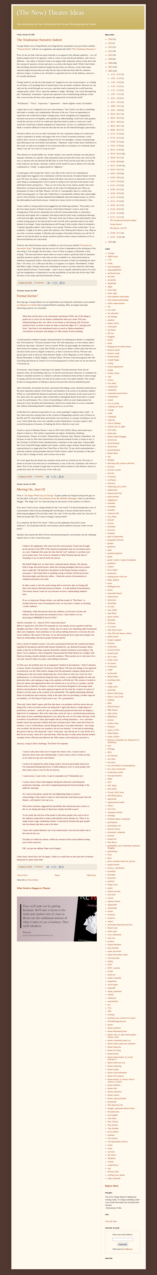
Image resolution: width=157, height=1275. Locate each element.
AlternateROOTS (114, 270)
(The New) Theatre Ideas (50, 12)
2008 (110, 63)
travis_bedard (113, 1132)
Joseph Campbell (114, 640)
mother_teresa (113, 723)
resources (111, 918)
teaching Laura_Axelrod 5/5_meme (121, 1018)
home (110, 583)
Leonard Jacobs (114, 650)
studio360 (111, 988)
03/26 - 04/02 (116, 177)
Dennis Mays (113, 453)
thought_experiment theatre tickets (121, 1108)
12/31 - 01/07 (116, 74)
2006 (110, 71)
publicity (111, 881)
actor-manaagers (114, 267)
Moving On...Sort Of (31, 489)
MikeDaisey (112, 717)
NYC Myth (112, 786)
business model (114, 350)
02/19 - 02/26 (116, 197)
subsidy (111, 995)
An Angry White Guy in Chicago (39, 495)
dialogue (111, 460)
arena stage (112, 290)
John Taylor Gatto (115, 630)
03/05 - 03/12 (116, 189)
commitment (113, 387)
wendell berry (113, 1165)
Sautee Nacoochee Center (118, 955)
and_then (111, 277)
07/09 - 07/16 (116, 142)
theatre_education (115, 1092)
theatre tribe (112, 1088)
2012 (110, 47)
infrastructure (113, 597)
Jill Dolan (111, 623)
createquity (112, 417)
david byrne (112, 440)
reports (110, 911)
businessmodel (113, 357)
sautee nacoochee (114, 951)
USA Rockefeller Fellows (118, 1142)
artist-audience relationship (118, 297)
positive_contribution (116, 868)
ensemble (111, 503)
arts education (113, 313)
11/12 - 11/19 (116, 90)
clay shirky (112, 383)
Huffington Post (114, 587)
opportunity (112, 799)
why (109, 1168)
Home (57, 875)
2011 (110, 51)
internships (112, 603)
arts (109, 307)
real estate (111, 895)
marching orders (114, 680)
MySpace (111, 727)
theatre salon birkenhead (117, 1073)
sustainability (113, 1001)
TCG (109, 1008)
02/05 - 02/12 (116, 205)
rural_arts (111, 938)
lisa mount (112, 663)
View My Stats (111, 1221)
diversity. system (114, 470)
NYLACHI (112, 789)
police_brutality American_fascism (121, 861)
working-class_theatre (116, 1175)
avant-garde (112, 327)
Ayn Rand (111, 330)
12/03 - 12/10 (116, 78)
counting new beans (115, 407)
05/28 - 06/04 (116, 162)
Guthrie (111, 567)
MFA (110, 703)
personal (111, 836)
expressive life (113, 513)
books (110, 343)
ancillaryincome (114, 273)
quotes (110, 888)
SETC (110, 965)
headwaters (112, 573)
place (110, 858)
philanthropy (113, 851)
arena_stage (112, 293)
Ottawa (110, 806)
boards (110, 340)
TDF (109, 1011)
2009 (110, 59)
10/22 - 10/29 (116, 98)
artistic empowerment (116, 303)
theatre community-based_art (119, 1040)
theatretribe (112, 1102)
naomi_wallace (113, 737)
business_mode (114, 353)
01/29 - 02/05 (116, 209)
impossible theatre (115, 593)
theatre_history (113, 1095)
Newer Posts (22, 875)
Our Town (112, 809)
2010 (110, 55)
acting (110, 263)
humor (110, 590)
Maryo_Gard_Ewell (115, 697)
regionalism (112, 905)
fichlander (112, 527)
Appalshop (112, 283)
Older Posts (91, 875)
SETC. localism (114, 968)
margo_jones (113, 687)
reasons (110, 898)
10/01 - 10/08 (116, 110)
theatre (110, 1025)
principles (111, 875)
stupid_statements (115, 991)
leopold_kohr (113, 653)
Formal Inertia (24, 49)
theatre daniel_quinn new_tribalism (121, 1044)
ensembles (112, 507)
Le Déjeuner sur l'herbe (27, 305)
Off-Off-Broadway (115, 796)
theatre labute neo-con (116, 1063)
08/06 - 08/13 (116, 130)
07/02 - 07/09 (116, 146)
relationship (112, 908)
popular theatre (113, 865)
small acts (111, 975)
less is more (112, 657)
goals (110, 550)
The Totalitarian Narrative (83, 49)
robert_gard (112, 931)
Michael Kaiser (114, 707)
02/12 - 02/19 (116, 201)
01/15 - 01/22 (116, 217)
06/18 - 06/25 (116, 154)
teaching (111, 1015)
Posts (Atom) (33, 880)
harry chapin (112, 570)
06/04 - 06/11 (116, 158)
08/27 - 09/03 (116, 122)
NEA (110, 752)
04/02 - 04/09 (116, 173)
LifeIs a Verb (113, 660)
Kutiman (111, 643)
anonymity (112, 280)
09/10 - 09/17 (116, 114)
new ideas (111, 759)
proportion (112, 878)
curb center (112, 430)
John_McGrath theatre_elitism (120, 633)
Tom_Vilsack (113, 1122)
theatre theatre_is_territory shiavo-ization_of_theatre (121, 1080)
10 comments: (39, 283)
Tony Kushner (113, 1128)
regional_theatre (114, 901)
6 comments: (39, 867)
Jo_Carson (112, 627)
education (111, 483)
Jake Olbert (112, 613)
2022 (110, 43)
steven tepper (113, 985)
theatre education (114, 1047)
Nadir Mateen (113, 733)
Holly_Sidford (113, 580)
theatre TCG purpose (116, 1076)
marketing (112, 690)
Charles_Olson (113, 373)
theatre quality (113, 1069)
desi (109, 457)
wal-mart (111, 1152)
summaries (112, 998)
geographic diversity (116, 540)
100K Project (113, 257)
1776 (109, 260)
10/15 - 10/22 (116, 102)
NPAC (110, 779)
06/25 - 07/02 (116, 150)
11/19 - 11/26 (116, 86)
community (112, 390)
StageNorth (112, 981)
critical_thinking (114, 423)
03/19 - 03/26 (116, 181)
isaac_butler (112, 610)
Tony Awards (113, 1125)
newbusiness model (115, 772)
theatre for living (114, 1050)
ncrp (109, 746)
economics (112, 477)
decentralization (114, 450)
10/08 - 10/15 (116, 106)
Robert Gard (112, 928)
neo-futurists (113, 756)
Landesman (112, 647)
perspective (112, 839)
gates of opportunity (115, 537)
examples (111, 510)
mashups (111, 700)
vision (110, 1148)
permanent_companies (116, 832)
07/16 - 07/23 (116, 138)
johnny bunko (113, 637)
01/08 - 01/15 (116, 233)
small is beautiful (114, 978)
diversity (111, 467)
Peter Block (112, 842)
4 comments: (39, 477)
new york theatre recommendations (121, 766)
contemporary (113, 397)
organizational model (116, 802)
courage (111, 410)
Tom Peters (112, 1118)
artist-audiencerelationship (118, 300)
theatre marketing (114, 1066)
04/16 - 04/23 (116, 170)
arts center (112, 310)
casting (110, 363)
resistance (111, 915)
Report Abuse (112, 1186)
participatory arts (114, 826)
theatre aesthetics (114, 1028)
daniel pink (112, 433)
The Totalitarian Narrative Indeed (39, 40)
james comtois (113, 617)
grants (110, 557)
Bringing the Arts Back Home (119, 347)
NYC (110, 782)
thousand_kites (113, 1112)
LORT (110, 670)
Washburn (111, 1158)
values (110, 1145)
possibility (112, 871)
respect (110, 921)
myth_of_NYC (113, 730)
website (111, 1162)
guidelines (112, 563)
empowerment (113, 497)
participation (113, 822)
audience (111, 320)
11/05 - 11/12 (116, 94)
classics (111, 380)
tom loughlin (113, 1115)
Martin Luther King (115, 693)
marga (110, 683)
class (109, 377)
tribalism (111, 1135)
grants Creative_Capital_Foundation (122, 560)
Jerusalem (111, 620)
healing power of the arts (117, 577)
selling (110, 961)
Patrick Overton (114, 829)
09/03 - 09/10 (116, 118)
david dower (112, 447)
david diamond (113, 443)
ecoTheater (112, 480)
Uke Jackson (113, 1138)
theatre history (113, 1054)
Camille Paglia (113, 360)
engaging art (112, 500)
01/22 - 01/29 (116, 213)
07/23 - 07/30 (116, 134)
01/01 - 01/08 (116, 237)
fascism (111, 523)
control (110, 400)
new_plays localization (117, 769)
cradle (110, 413)
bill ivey (111, 333)
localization (112, 667)
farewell (111, 520)
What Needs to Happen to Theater (33, 888)
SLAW (110, 971)
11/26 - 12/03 (116, 82)
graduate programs (115, 553)
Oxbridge (111, 816)
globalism (111, 547)
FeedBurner (128, 1249)
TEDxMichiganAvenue (117, 1021)
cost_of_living (113, 403)
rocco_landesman (114, 935)
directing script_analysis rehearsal (121, 463)
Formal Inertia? (27, 296)
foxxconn (111, 530)
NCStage (111, 749)
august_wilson (113, 323)
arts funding (112, 317)
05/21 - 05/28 (116, 166)
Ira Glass (111, 607)
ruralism (111, 941)
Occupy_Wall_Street (116, 792)
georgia (110, 543)
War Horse (112, 1155)
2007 (110, 67)
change (110, 370)
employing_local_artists (117, 487)
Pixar (110, 855)
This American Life (115, 1105)
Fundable (111, 533)
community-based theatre (117, 393)
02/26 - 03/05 (116, 193)
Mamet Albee (113, 677)
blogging (111, 337)
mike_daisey (113, 713)
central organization (115, 367)
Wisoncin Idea (113, 1172)
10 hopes (111, 253)
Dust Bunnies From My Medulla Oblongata (58, 498)
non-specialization (115, 776)
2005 (110, 242)
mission (111, 720)
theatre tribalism (114, 1085)
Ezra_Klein (112, 517)
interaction (112, 600)
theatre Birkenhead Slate (117, 1031)
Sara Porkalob (113, 948)
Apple (110, 287)
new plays (111, 762)
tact (109, 1005)
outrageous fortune (115, 812)
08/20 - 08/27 (116, 126)
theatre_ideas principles (117, 1098)
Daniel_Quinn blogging (117, 437)
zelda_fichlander (114, 1178)
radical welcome (114, 891)
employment (112, 490)
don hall (111, 473)
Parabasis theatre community (119, 819)
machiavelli (112, 673)
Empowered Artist (115, 493)
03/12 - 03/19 (116, 185)
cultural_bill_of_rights (116, 427)
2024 (110, 39)
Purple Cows (113, 885)
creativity (111, 420)
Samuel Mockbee (114, 945)
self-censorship (113, 958)
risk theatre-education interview (120, 925)
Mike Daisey (113, 710)
